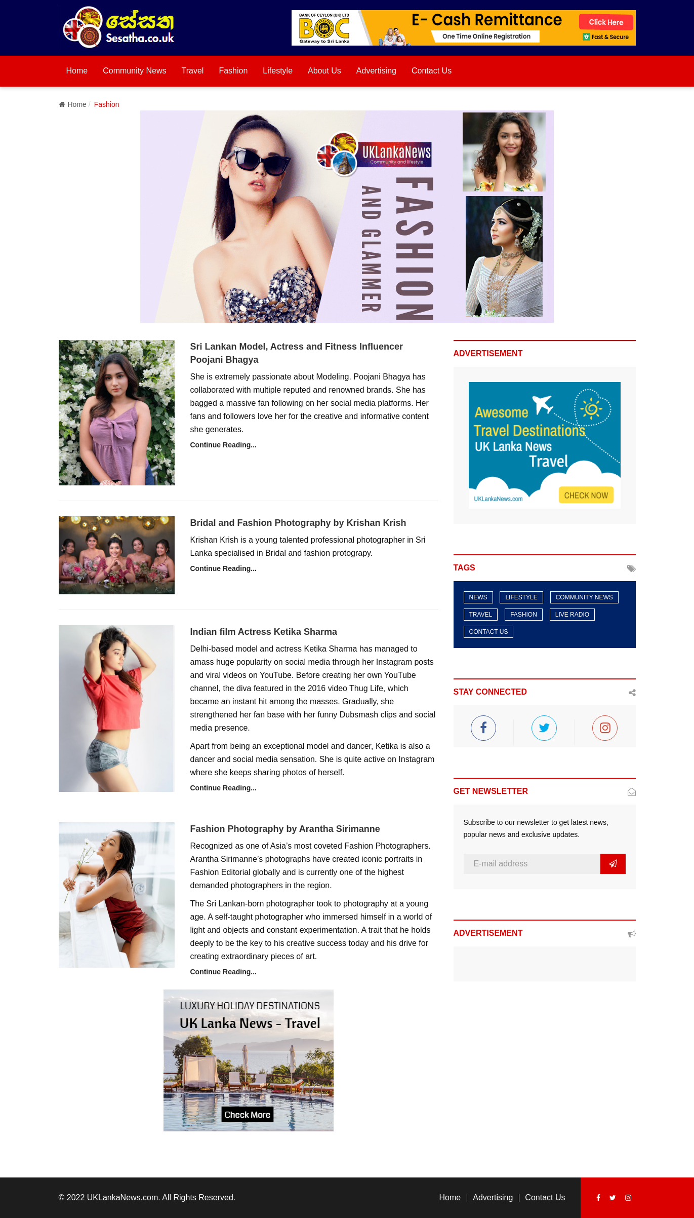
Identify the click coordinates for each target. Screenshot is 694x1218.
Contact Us (432, 70)
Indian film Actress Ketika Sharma (263, 632)
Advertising (376, 70)
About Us (324, 70)
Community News (134, 70)
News (478, 597)
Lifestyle (278, 70)
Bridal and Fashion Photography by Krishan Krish (298, 523)
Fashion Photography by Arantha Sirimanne (285, 829)
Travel (193, 70)
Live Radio (572, 614)
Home (77, 70)
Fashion (233, 70)
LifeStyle (521, 597)
